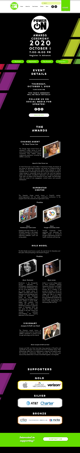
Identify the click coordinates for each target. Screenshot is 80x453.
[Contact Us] (55, 439)
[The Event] (17, 61)
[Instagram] (42, 109)
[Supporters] (62, 61)
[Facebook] (35, 109)
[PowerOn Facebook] (52, 6)
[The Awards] (47, 61)
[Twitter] (39, 109)
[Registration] (32, 61)
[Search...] (51, 3)
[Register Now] (39, 115)
